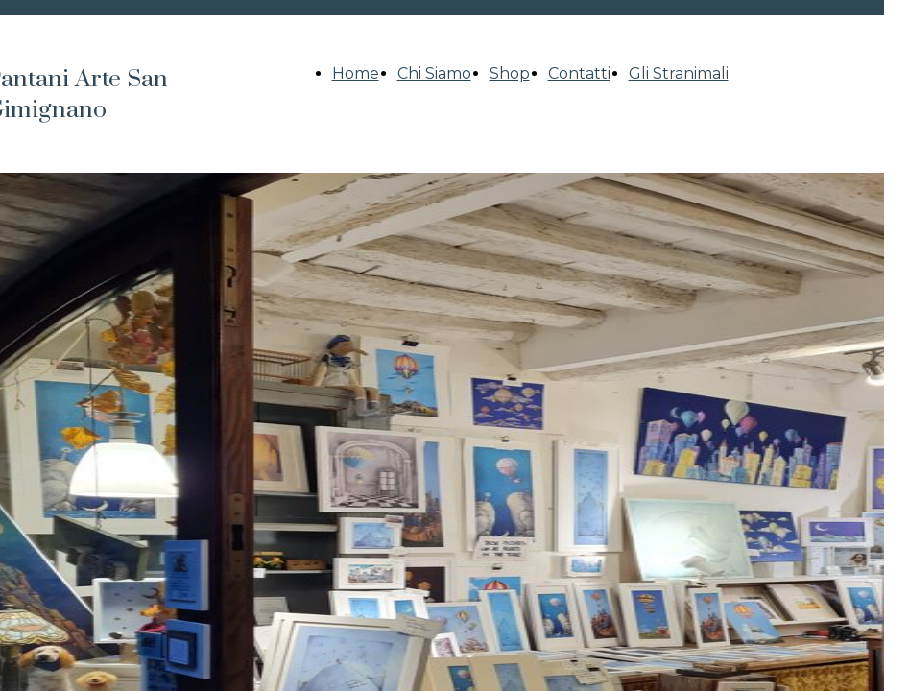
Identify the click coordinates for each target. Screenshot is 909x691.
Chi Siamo (434, 73)
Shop (510, 73)
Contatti (579, 73)
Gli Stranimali (679, 73)
